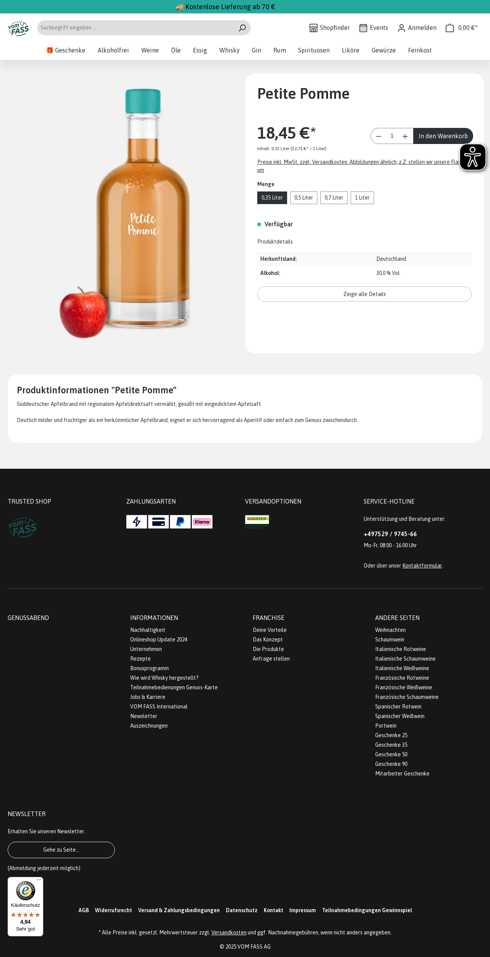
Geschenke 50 (391, 754)
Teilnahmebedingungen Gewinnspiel (367, 910)
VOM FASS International (159, 706)
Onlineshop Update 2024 (158, 639)
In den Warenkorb (443, 136)
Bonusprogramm (149, 668)
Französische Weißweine (403, 687)
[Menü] (38, 881)
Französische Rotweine (402, 678)
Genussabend (28, 617)
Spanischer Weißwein (400, 716)
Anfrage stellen (271, 659)
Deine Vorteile (270, 630)
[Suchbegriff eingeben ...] (135, 28)
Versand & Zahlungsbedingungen (179, 910)
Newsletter (143, 716)
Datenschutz (242, 910)
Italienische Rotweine (400, 649)
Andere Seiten (397, 617)
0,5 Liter (303, 198)
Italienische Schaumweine (405, 659)
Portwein (386, 726)
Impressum (302, 910)
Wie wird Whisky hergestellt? (164, 678)
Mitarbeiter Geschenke (402, 774)
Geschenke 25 (391, 735)
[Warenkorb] (461, 27)
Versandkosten (229, 932)
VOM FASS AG (254, 947)
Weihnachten (390, 630)
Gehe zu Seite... (61, 850)
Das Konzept (268, 639)
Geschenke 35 (391, 745)
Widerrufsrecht (113, 910)
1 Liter (362, 198)
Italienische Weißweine (402, 668)
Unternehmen (146, 649)
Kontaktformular (422, 566)
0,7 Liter (334, 198)
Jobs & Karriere (147, 697)
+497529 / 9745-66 (390, 533)
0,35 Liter (272, 198)
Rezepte (140, 659)
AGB (83, 910)
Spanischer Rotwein (398, 706)
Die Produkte (268, 649)
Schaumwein (389, 639)
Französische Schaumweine (407, 697)
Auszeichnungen (149, 726)
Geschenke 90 (391, 764)
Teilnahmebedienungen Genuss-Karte (174, 687)
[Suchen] (242, 28)
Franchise (268, 617)
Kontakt (273, 910)
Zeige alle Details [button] (364, 294)
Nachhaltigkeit (147, 630)
